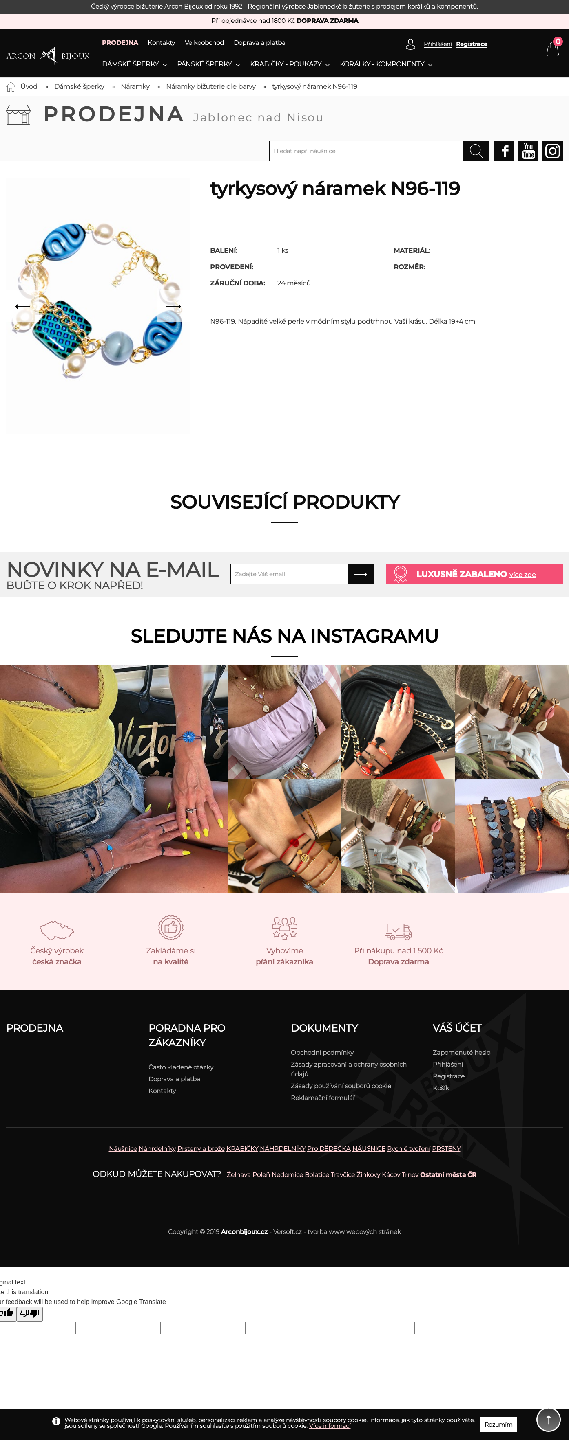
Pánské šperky (204, 64)
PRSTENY (446, 1148)
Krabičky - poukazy (285, 64)
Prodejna (183, 114)
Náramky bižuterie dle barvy (210, 86)
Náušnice (123, 1148)
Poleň (261, 1175)
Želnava (239, 1175)
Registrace (471, 44)
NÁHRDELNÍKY (283, 1148)
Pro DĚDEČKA (329, 1148)
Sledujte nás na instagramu (285, 636)
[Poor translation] (30, 1314)
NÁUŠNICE (368, 1148)
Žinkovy (368, 1175)
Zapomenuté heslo (461, 1052)
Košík (441, 1088)
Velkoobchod (204, 42)
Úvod (29, 86)
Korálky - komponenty (382, 64)
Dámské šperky (130, 64)
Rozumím (499, 1424)
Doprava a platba (260, 42)
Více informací (330, 1425)
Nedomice (287, 1175)
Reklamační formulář (323, 1098)
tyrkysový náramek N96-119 (314, 86)
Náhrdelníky (157, 1148)
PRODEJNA (120, 42)
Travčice (343, 1175)
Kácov (391, 1175)
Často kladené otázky (180, 1067)
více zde (522, 575)
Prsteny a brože (201, 1148)
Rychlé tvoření (408, 1148)
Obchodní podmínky (322, 1052)
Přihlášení (448, 1064)
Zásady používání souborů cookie (341, 1086)
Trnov (410, 1175)
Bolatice (317, 1175)
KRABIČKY (242, 1148)
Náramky (135, 86)
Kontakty (161, 42)
